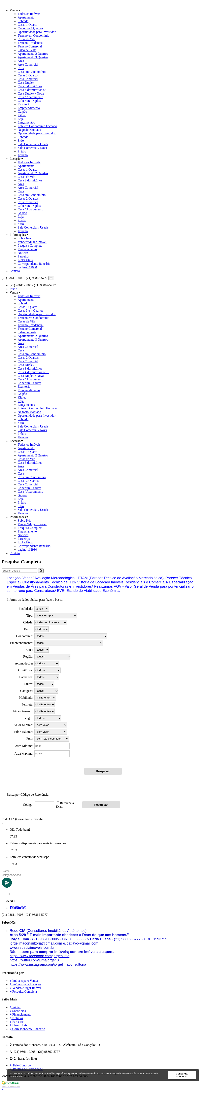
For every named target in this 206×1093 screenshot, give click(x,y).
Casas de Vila (26, 39)
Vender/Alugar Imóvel (32, 242)
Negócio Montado (29, 129)
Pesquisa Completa (30, 245)
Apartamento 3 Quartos (33, 57)
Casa (21, 68)
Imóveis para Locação (25, 984)
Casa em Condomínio (32, 71)
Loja (21, 119)
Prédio (22, 151)
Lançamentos (26, 122)
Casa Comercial (28, 79)
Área (21, 61)
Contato (15, 271)
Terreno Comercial (30, 46)
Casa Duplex (26, 82)
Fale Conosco (20, 1065)
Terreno (23, 155)
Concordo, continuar (182, 1075)
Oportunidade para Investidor (37, 32)
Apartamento (26, 17)
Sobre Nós (24, 238)
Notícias (23, 252)
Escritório (24, 104)
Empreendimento (29, 108)
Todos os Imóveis (29, 13)
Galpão (22, 111)
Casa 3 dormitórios (30, 86)
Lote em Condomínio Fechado (37, 126)
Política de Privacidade (26, 1069)
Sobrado (23, 21)
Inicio (13, 289)
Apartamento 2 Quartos (33, 53)
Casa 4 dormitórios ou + (33, 90)
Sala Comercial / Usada (33, 144)
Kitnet (22, 115)
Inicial (15, 1007)
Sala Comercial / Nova (32, 147)
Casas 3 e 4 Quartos (30, 28)
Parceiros (24, 256)
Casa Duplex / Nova (31, 93)
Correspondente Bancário (34, 263)
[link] (32, 948)
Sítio (21, 140)
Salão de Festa (27, 50)
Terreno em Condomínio (33, 35)
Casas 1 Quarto (27, 24)
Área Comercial (28, 64)
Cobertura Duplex (29, 100)
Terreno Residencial (30, 42)
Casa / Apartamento (30, 97)
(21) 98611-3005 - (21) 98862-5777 (25, 278)
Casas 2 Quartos (28, 75)
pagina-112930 (27, 267)
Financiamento (27, 249)
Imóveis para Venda (24, 980)
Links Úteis (25, 260)
